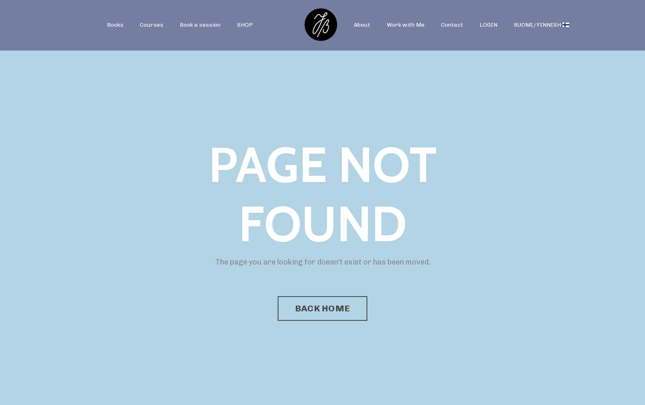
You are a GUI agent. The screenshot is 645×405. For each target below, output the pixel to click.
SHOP (245, 24)
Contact (452, 24)
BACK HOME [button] (322, 308)
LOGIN (488, 24)
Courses (151, 24)
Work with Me (406, 24)
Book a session (200, 24)
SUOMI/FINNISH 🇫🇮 (541, 24)
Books (115, 24)
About (362, 24)
